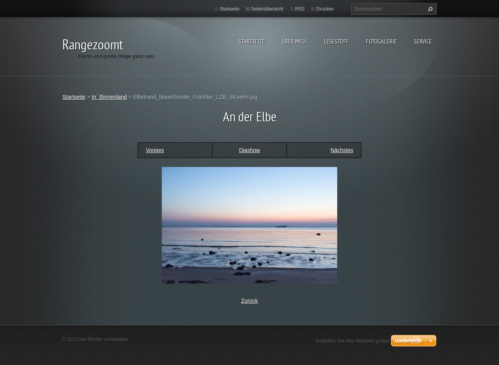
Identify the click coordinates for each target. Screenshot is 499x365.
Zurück (249, 301)
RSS (300, 9)
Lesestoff (336, 41)
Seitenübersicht (267, 9)
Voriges (155, 150)
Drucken (325, 9)
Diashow (249, 150)
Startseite (252, 41)
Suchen (429, 9)
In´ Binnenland (109, 97)
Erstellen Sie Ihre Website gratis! (352, 341)
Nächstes (342, 150)
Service (423, 41)
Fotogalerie (381, 41)
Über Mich (294, 41)
